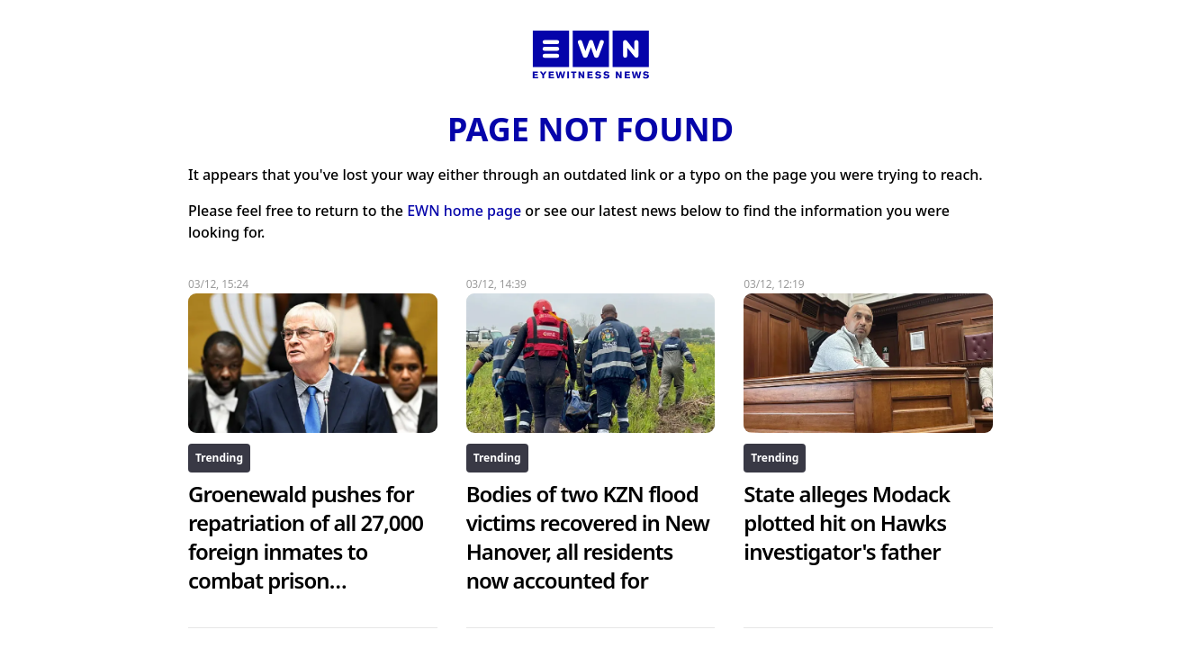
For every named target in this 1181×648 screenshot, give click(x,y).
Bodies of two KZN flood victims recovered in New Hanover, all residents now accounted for (587, 537)
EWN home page (464, 210)
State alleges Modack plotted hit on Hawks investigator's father (847, 522)
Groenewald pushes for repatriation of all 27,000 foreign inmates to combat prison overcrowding (305, 551)
